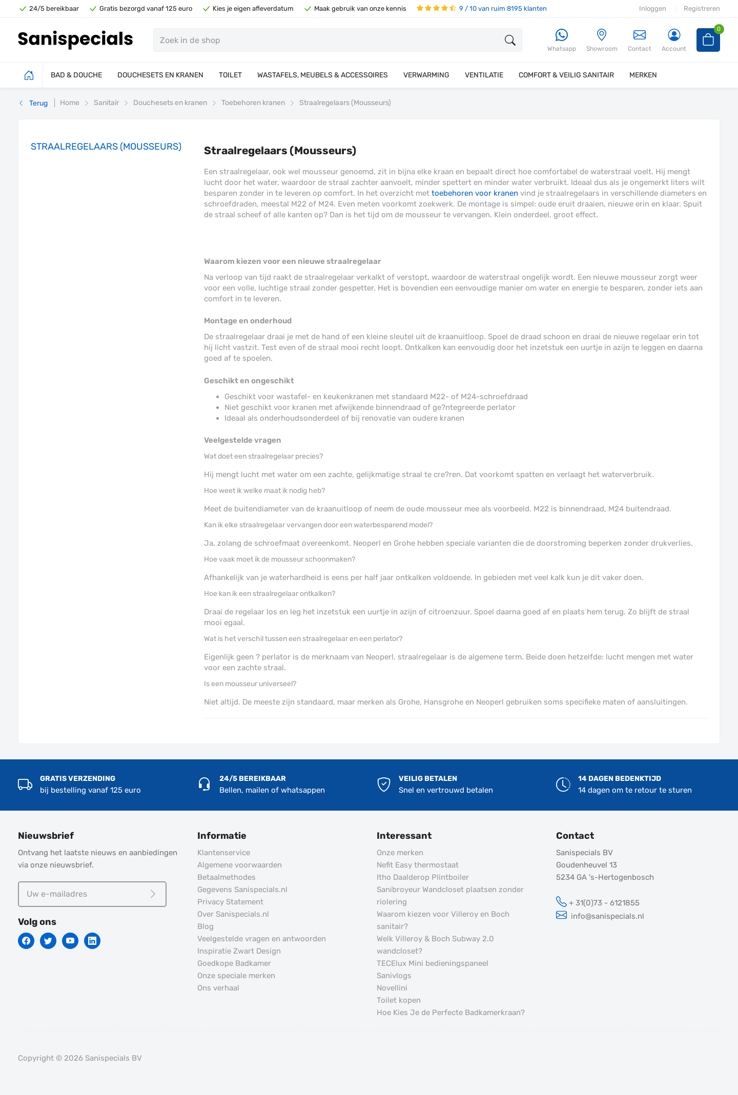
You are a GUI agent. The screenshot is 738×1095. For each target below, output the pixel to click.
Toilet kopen (399, 1000)
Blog (205, 926)
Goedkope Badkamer (234, 963)
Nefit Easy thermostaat (418, 865)
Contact (639, 40)
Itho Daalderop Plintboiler (423, 877)
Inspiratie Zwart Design (239, 951)
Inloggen (652, 8)
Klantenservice (223, 852)
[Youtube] (70, 941)
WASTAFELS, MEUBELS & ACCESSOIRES (322, 75)
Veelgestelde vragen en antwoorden (261, 938)
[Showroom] (602, 40)
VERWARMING (426, 75)
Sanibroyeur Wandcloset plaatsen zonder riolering (450, 895)
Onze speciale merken (236, 975)
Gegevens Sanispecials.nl (242, 889)
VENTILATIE (484, 75)
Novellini (392, 988)
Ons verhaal (218, 988)
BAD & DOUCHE (76, 75)
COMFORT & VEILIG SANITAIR (566, 75)
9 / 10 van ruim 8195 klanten (482, 8)
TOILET (230, 75)
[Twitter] (48, 941)
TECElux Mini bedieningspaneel (432, 963)
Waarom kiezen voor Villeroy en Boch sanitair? (443, 920)
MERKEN (643, 75)
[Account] (674, 40)
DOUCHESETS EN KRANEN (160, 75)
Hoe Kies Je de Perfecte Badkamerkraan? (451, 1012)
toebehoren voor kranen (475, 193)
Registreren (702, 8)
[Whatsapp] (561, 40)
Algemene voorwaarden (239, 865)
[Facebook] (26, 941)
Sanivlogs (394, 975)
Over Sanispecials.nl (233, 914)
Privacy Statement (230, 901)
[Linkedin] (92, 941)
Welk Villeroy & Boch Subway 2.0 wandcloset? (435, 945)
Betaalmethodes (226, 877)
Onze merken (400, 852)
